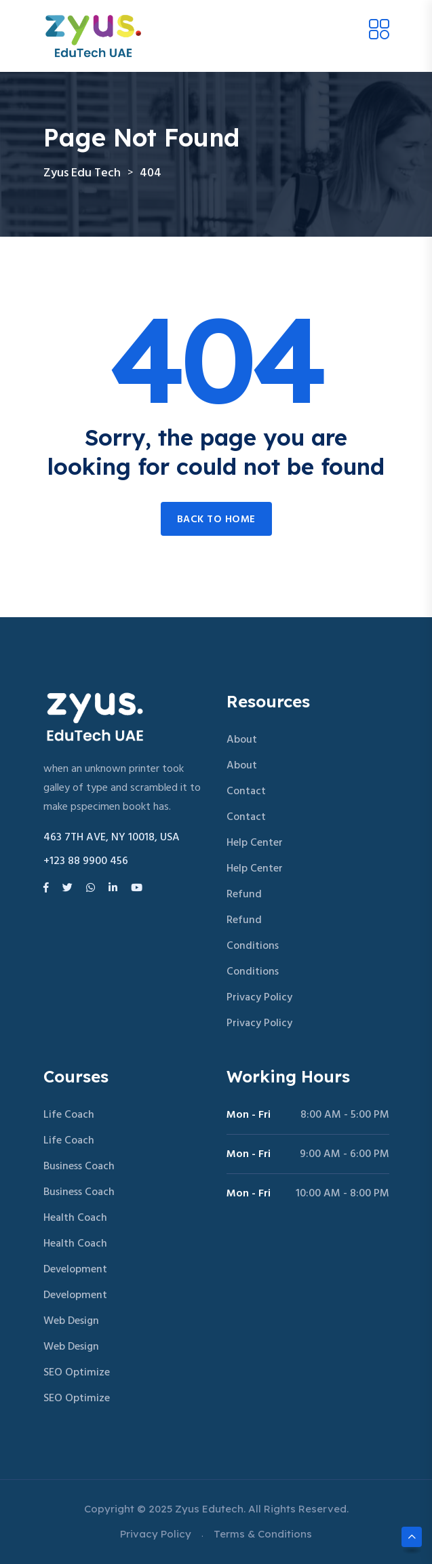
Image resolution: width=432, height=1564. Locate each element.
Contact (246, 791)
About (242, 740)
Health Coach (75, 1218)
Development (75, 1269)
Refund (244, 894)
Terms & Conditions (263, 1533)
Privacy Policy (259, 997)
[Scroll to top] (411, 1537)
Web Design (71, 1321)
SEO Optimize (76, 1373)
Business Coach (79, 1166)
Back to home (216, 519)
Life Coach (68, 1115)
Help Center (255, 843)
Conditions (253, 946)
